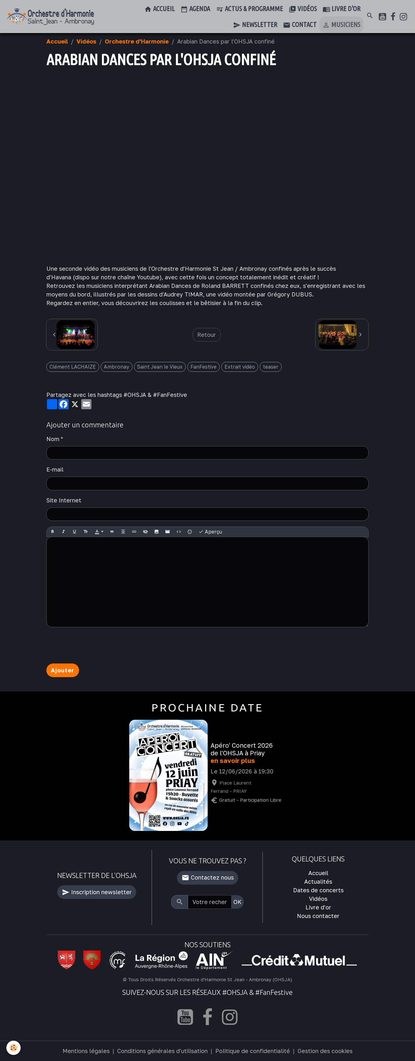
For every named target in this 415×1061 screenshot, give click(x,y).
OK (237, 901)
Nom (52, 438)
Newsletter (255, 25)
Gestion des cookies (325, 1050)
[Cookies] (13, 1048)
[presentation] (94, 645)
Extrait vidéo (239, 367)
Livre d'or (341, 9)
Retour (206, 334)
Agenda (195, 9)
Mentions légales (86, 1050)
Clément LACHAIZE (73, 367)
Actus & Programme (249, 9)
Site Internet (63, 500)
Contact (300, 25)
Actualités (318, 881)
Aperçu (210, 532)
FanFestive (204, 367)
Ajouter (62, 670)
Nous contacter (318, 915)
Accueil (159, 9)
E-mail (55, 469)
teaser (270, 367)
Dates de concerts (318, 890)
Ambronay (116, 367)
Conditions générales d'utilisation (162, 1050)
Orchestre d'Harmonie (137, 41)
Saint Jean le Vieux (160, 367)
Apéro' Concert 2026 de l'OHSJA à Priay (242, 749)
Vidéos (303, 9)
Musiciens (341, 25)
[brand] (50, 16)
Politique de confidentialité (252, 1050)
